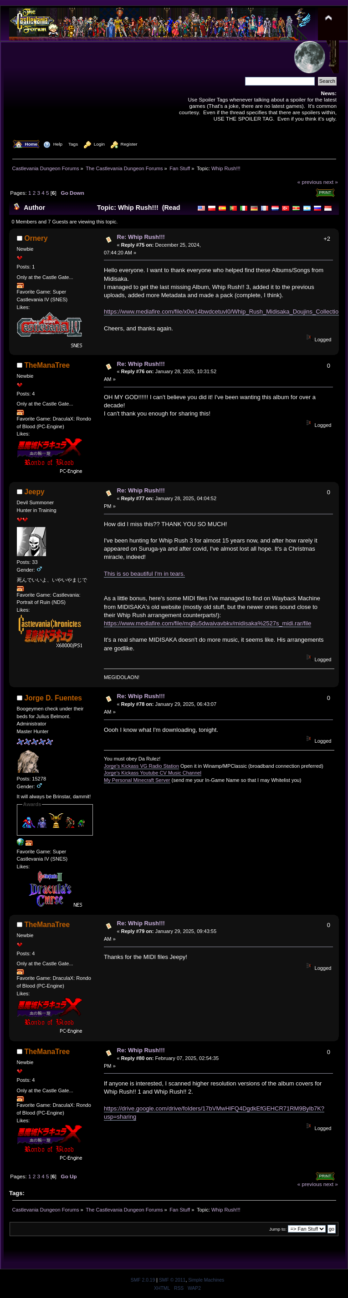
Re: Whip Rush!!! (141, 236)
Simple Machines (206, 1280)
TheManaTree (47, 365)
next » (330, 182)
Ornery (36, 238)
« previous (309, 182)
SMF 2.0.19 (143, 1280)
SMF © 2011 (172, 1280)
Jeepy (35, 492)
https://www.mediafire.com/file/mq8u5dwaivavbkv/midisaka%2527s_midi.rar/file (207, 623)
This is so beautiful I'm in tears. (144, 573)
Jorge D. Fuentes (53, 698)
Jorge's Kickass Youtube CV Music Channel (152, 773)
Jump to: (278, 1229)
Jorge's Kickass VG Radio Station (141, 766)
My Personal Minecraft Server (137, 780)
